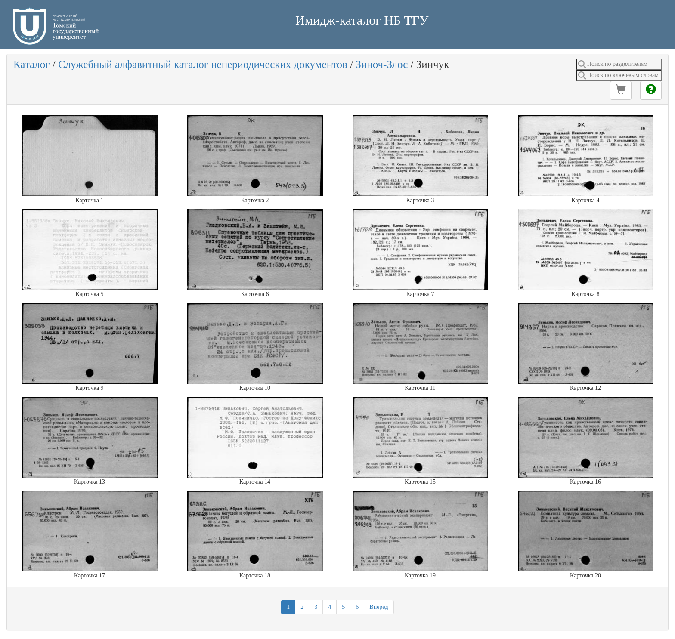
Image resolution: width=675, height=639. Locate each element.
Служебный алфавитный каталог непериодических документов (202, 64)
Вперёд (378, 607)
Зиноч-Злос (382, 64)
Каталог (31, 64)
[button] (621, 90)
